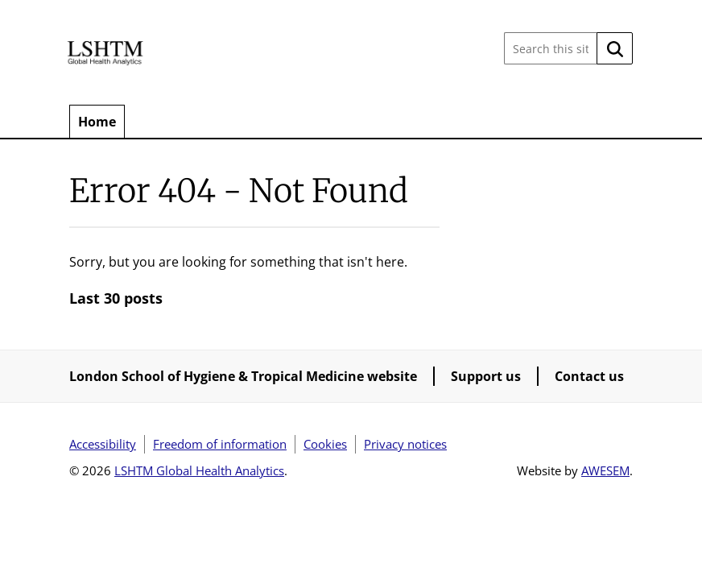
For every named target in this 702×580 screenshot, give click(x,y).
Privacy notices (405, 444)
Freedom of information (220, 444)
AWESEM (605, 470)
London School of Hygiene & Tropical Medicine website (243, 376)
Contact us (589, 376)
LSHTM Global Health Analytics (199, 470)
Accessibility (102, 444)
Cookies (325, 444)
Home (97, 121)
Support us (486, 376)
